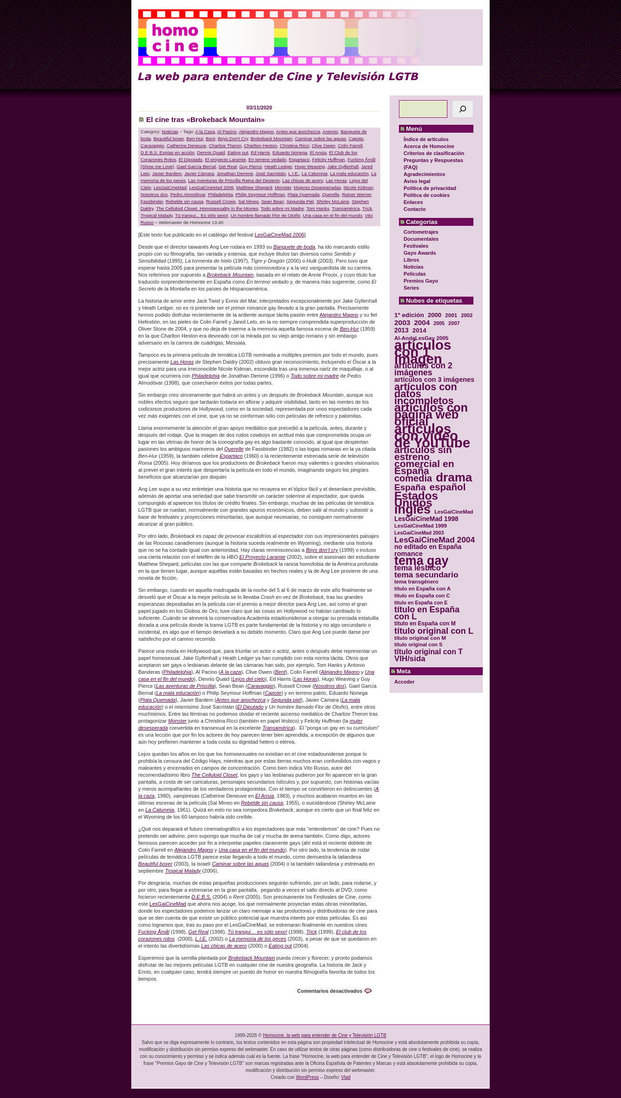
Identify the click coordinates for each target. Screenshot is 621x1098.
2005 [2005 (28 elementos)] (439, 323)
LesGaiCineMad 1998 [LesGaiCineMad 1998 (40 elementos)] (426, 518)
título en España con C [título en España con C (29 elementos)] (422, 595)
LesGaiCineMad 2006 (211, 187)
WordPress (307, 1077)
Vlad (346, 1077)
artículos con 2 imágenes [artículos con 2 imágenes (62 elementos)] (423, 369)
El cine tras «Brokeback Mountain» (205, 119)
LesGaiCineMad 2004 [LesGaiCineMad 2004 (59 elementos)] (434, 539)
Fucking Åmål (153, 932)
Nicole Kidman (358, 187)
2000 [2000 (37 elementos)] (434, 315)
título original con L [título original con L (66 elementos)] (433, 630)
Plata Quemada (304, 194)
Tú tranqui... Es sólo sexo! (201, 215)
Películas (415, 274)
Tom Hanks (317, 208)
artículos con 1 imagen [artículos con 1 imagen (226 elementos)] (422, 351)
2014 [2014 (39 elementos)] (419, 330)
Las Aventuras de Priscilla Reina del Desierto (234, 180)
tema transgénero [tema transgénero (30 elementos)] (416, 581)
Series (411, 288)
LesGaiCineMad (170, 187)
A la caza (230, 672)
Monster (283, 187)
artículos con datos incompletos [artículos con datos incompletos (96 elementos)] (425, 393)
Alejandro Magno (256, 131)
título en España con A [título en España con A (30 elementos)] (422, 588)
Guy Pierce (250, 166)
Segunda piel (286, 700)
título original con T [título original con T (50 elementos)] (428, 651)
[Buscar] (462, 109)
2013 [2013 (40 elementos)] (401, 330)
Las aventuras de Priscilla (185, 686)
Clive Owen (324, 145)
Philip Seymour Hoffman (260, 194)
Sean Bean (272, 201)
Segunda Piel (300, 201)
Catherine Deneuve (186, 145)
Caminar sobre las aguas (320, 138)
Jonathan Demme (235, 173)
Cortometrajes (421, 232)
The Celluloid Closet (214, 775)
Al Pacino (227, 131)
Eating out (238, 152)
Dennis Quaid (211, 152)
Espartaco (299, 159)
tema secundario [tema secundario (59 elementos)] (426, 574)
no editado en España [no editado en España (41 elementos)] (427, 546)
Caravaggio (152, 145)
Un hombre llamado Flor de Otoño (265, 215)
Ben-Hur (194, 138)
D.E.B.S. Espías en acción (168, 152)
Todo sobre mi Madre (282, 208)
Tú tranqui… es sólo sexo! (257, 932)
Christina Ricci (294, 145)
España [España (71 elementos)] (409, 487)
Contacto (415, 209)
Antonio (330, 131)
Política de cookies (427, 195)
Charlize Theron (225, 145)
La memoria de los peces (257, 939)
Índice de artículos (426, 139)
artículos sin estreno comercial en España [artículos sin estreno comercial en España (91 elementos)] (424, 460)
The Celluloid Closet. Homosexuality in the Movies (207, 208)
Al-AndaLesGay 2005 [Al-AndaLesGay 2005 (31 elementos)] (421, 338)
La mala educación (349, 173)
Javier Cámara (199, 173)
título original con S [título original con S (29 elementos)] (418, 644)
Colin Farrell (350, 145)
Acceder (404, 682)
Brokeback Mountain (271, 138)
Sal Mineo (248, 201)
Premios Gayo (421, 281)
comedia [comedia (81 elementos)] (413, 478)
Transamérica (346, 208)
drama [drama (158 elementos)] (454, 477)
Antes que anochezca (298, 131)
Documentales (421, 239)
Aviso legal (417, 181)
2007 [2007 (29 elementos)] (454, 323)
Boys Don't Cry (233, 138)
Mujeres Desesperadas (317, 187)
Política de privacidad (430, 188)
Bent (210, 138)
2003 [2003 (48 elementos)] (402, 322)
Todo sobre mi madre (314, 376)
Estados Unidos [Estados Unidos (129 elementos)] (416, 499)
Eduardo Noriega (289, 152)
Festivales (416, 246)
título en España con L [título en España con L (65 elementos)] (426, 613)
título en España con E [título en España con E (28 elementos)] (420, 602)
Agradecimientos (424, 174)
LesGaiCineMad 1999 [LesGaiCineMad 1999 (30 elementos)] (420, 526)
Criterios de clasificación (434, 153)
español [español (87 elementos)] (447, 486)
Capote (356, 138)
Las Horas (336, 180)
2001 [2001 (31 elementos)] (451, 315)
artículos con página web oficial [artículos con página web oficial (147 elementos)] (431, 414)
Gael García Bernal (196, 166)
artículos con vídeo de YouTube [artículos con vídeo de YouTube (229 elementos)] (432, 435)
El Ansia (318, 152)
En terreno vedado (267, 159)
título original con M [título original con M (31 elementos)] (420, 638)
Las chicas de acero (302, 180)
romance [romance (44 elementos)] (408, 553)
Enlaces (413, 202)
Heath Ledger (278, 166)
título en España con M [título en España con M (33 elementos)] (425, 623)
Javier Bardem (167, 173)
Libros (411, 260)
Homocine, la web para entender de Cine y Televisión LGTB (324, 1035)
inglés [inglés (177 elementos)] (412, 509)
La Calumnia (314, 173)
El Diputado (190, 159)
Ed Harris (260, 152)
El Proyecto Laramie (262, 557)
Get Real (227, 166)
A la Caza (205, 131)
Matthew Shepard (254, 187)
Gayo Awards (420, 253)
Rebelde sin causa (184, 201)
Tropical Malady (157, 215)
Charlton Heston (260, 145)
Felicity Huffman (328, 159)
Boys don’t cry (322, 550)
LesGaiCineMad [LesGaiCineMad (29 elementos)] (453, 512)
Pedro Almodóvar (187, 194)
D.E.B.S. (201, 897)
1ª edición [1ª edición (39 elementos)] (409, 315)
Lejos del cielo (248, 679)
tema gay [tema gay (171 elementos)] (421, 560)
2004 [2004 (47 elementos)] (422, 322)
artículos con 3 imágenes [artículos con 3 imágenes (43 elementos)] (434, 379)
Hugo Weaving (310, 166)
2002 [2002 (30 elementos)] (466, 315)
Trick (367, 208)
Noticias (414, 267)
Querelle (330, 194)
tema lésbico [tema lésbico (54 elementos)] (417, 567)
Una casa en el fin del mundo (332, 215)
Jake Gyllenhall (342, 166)
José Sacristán (271, 173)
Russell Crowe (221, 201)
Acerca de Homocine (429, 146)
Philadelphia (220, 194)
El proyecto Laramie (225, 159)
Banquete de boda (294, 247)
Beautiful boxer (168, 138)
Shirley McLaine (333, 201)
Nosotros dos (154, 194)
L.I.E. (293, 173)
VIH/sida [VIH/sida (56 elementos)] (409, 658)
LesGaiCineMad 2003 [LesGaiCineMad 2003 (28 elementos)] (419, 532)
